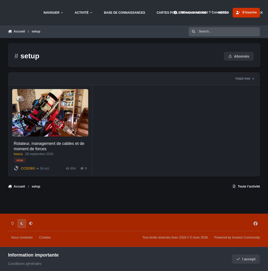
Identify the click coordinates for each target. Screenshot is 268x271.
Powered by (237, 237)
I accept (246, 259)
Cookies (45, 237)
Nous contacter (22, 237)
